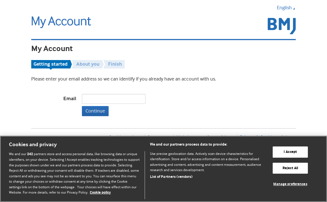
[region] (163, 169)
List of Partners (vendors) (171, 177)
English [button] (286, 7)
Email (69, 99)
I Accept (290, 152)
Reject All (290, 168)
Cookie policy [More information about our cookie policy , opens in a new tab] (100, 192)
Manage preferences (290, 184)
